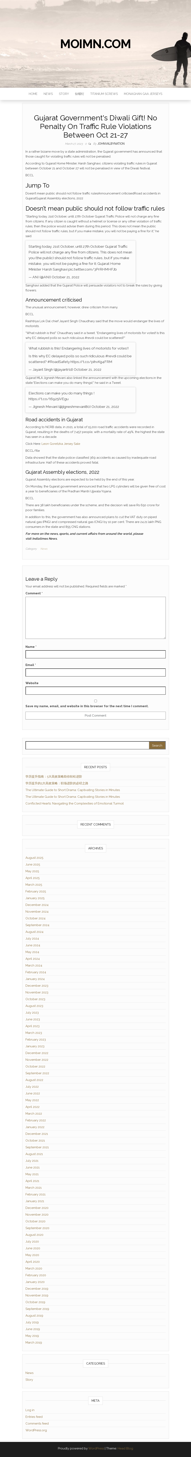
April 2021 (32, 1181)
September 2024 (37, 925)
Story (64, 94)
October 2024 (35, 918)
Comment (34, 593)
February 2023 (35, 1039)
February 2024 (35, 972)
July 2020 (32, 1241)
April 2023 (32, 1026)
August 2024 (34, 932)
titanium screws (104, 94)
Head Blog (125, 1448)
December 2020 (37, 1208)
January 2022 (34, 1127)
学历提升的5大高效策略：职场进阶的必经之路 (56, 783)
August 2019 (34, 1315)
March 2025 (33, 885)
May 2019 (32, 1336)
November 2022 (36, 1060)
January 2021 (34, 1201)
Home (33, 94)
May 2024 (32, 952)
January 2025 (34, 898)
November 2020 (37, 1214)
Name (30, 647)
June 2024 (32, 945)
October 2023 (35, 999)
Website (32, 683)
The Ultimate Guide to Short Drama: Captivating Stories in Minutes (72, 790)
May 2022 (32, 1100)
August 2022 (34, 1080)
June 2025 (32, 864)
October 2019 (35, 1302)
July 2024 (32, 938)
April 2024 (32, 959)
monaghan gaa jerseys (143, 94)
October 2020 (35, 1221)
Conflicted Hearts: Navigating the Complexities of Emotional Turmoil (74, 803)
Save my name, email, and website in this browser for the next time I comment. (87, 706)
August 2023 (34, 1006)
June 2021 (32, 1167)
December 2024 (37, 905)
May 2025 (32, 871)
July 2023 (32, 1012)
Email (30, 665)
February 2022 (35, 1120)
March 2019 (33, 1342)
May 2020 (32, 1255)
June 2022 (32, 1093)
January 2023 (34, 1046)
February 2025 (35, 891)
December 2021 (36, 1134)
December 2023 (36, 986)
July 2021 (31, 1161)
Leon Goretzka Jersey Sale (61, 444)
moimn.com (95, 44)
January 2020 (35, 1282)
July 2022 (32, 1087)
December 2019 (36, 1289)
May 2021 (32, 1174)
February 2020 (35, 1275)
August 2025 (34, 858)
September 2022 (37, 1073)
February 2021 (35, 1194)
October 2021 (35, 1140)
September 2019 (37, 1309)
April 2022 (32, 1107)
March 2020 (33, 1268)
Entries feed (34, 1417)
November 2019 (36, 1295)
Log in (29, 1410)
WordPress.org (36, 1430)
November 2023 (36, 992)
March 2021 (33, 1188)
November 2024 (37, 911)
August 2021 (34, 1154)
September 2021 (37, 1147)
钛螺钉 (79, 94)
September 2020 (37, 1228)
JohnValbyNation (111, 143)
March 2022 (33, 1113)
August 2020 (34, 1235)
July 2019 (32, 1322)
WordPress (96, 1448)
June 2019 (32, 1329)
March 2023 (33, 1033)
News (48, 94)
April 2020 (32, 1262)
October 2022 (35, 1066)
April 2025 (32, 878)
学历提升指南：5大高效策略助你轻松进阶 (53, 776)
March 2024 (33, 965)
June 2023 (32, 1019)
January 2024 (35, 979)
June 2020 (32, 1248)
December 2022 (36, 1053)
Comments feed (37, 1423)
